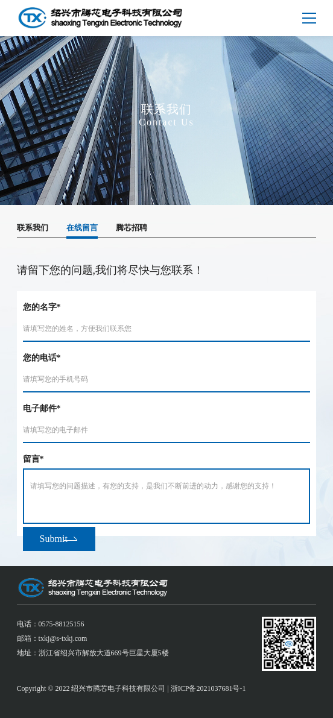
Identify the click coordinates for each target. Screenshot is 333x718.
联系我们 (32, 227)
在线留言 (82, 227)
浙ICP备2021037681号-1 (208, 688)
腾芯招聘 (131, 227)
